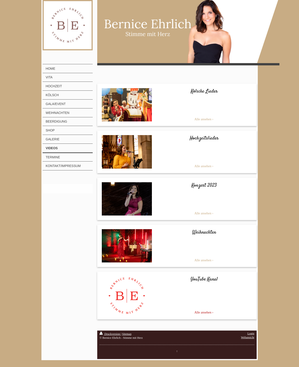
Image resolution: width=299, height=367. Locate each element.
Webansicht (247, 337)
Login (250, 333)
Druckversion (110, 334)
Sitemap (126, 334)
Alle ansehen (202, 119)
